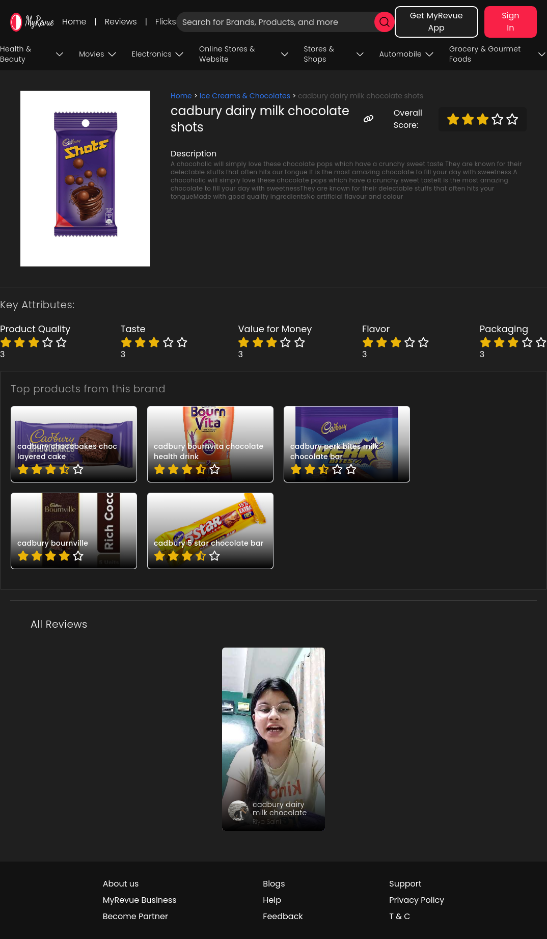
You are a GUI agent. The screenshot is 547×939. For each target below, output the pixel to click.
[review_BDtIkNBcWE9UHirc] (273, 739)
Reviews (121, 22)
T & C (399, 916)
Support (405, 884)
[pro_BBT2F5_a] (347, 444)
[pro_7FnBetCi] (210, 444)
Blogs (274, 884)
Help (272, 900)
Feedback (283, 916)
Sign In (510, 22)
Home (74, 22)
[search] (384, 22)
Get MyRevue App (436, 22)
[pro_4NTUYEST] (74, 444)
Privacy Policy (416, 900)
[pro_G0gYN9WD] (74, 531)
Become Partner (135, 916)
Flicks (165, 22)
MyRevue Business (140, 900)
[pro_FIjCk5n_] (210, 531)
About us (121, 884)
